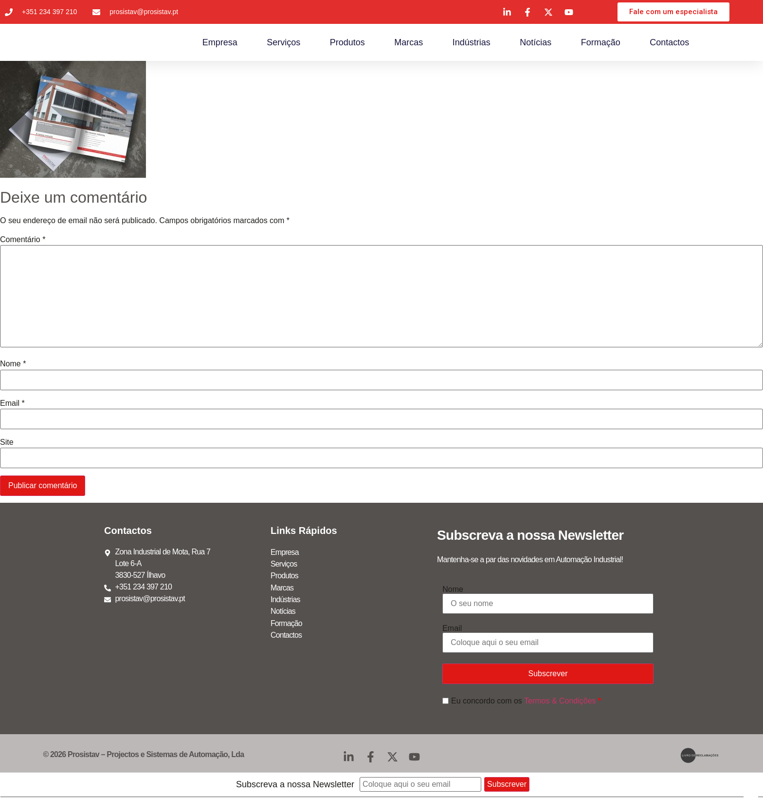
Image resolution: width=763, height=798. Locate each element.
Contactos (669, 43)
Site (7, 444)
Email (12, 405)
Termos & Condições (560, 702)
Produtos (347, 43)
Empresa (219, 43)
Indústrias (471, 43)
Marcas (408, 43)
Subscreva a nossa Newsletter (295, 786)
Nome (13, 366)
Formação (600, 43)
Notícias (535, 43)
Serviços (283, 43)
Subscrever (548, 675)
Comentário (22, 241)
